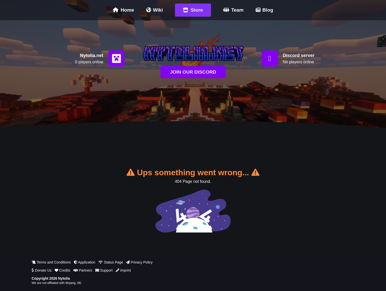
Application (85, 262)
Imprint (123, 270)
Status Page (110, 262)
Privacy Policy (139, 262)
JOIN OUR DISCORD (193, 72)
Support (104, 270)
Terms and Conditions (51, 262)
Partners (82, 270)
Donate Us (42, 270)
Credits (62, 270)
